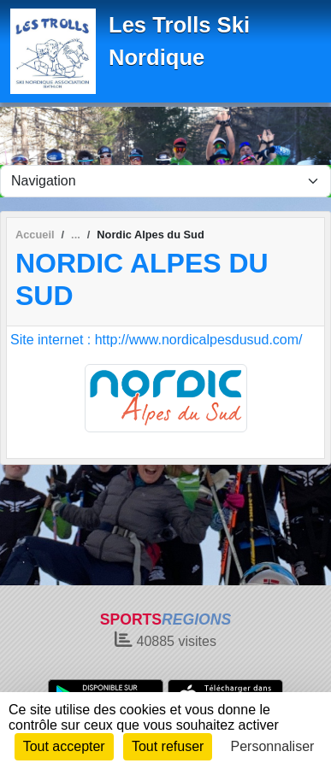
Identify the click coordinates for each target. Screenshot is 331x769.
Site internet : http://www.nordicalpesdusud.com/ (156, 339)
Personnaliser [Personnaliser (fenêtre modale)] (273, 746)
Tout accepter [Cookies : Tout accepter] (64, 746)
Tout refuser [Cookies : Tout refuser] (168, 746)
